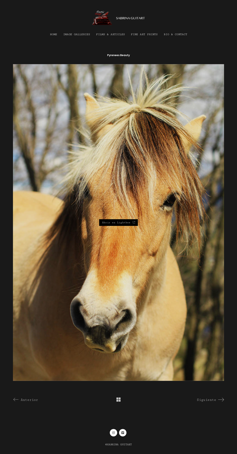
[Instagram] (113, 432)
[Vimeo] (122, 432)
